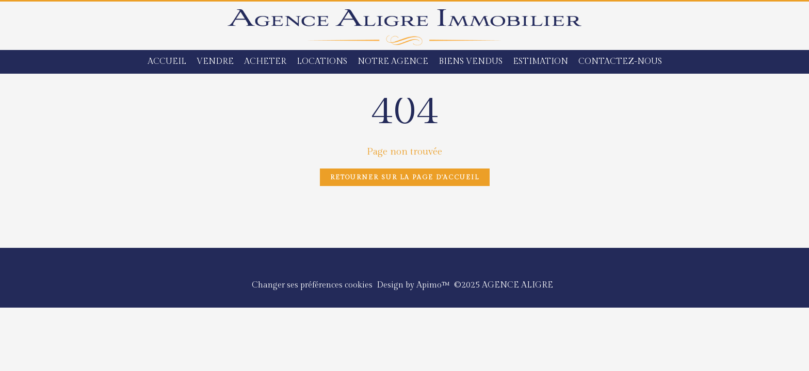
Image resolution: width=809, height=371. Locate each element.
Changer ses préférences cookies (312, 285)
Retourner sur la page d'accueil (404, 177)
